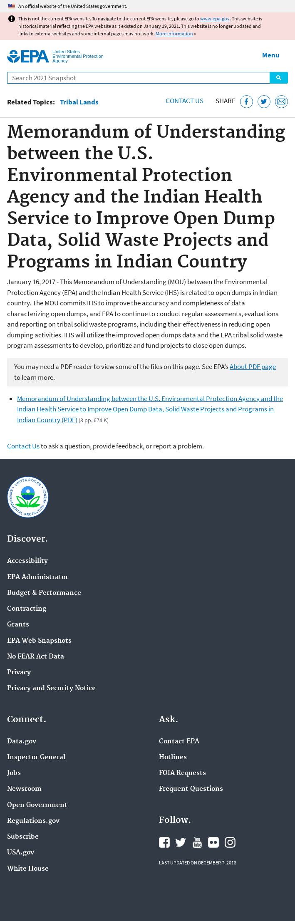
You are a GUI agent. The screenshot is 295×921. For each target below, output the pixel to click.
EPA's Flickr (213, 842)
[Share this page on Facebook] (246, 101)
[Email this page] (281, 101)
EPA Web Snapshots (39, 641)
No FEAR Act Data (35, 657)
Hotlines (173, 757)
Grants (18, 625)
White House (28, 869)
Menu (271, 54)
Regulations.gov (33, 821)
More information (174, 33)
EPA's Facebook (164, 842)
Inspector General (36, 757)
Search (279, 78)
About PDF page (253, 366)
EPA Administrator (37, 577)
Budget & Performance (44, 593)
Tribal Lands (79, 102)
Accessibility (27, 561)
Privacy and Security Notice (51, 688)
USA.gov (20, 853)
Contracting (26, 609)
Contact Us (184, 100)
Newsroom (24, 789)
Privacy (19, 672)
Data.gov (21, 741)
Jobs (14, 773)
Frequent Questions (191, 789)
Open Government (37, 805)
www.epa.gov (215, 18)
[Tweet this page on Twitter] (264, 101)
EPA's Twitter (180, 842)
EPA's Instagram (230, 842)
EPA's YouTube (197, 842)
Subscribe (23, 837)
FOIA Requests (182, 773)
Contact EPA (179, 741)
